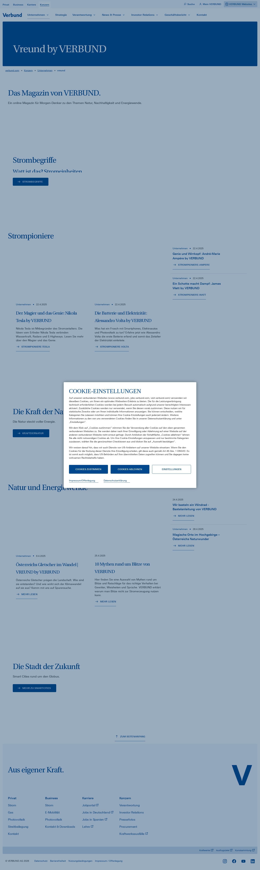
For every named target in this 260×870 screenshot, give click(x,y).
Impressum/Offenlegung (82, 480)
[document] (130, 426)
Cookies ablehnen (130, 469)
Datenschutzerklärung (115, 480)
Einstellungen (171, 469)
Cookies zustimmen (88, 469)
